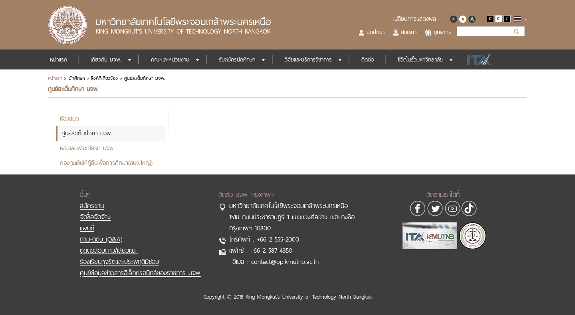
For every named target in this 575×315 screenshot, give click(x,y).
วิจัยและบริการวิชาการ (308, 59)
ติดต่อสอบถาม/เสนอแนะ (109, 250)
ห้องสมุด (69, 118)
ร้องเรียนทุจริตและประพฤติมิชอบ (119, 261)
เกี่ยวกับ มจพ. (106, 59)
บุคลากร (442, 32)
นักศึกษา (376, 32)
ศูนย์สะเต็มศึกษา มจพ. (86, 133)
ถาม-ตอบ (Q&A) (101, 239)
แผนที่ (87, 228)
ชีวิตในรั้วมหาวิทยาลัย (420, 59)
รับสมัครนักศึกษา (237, 59)
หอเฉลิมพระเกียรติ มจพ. (87, 148)
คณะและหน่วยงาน (170, 59)
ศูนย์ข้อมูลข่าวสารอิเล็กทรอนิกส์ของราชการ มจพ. (140, 272)
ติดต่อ (367, 59)
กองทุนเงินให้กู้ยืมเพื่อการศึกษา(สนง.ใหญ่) (106, 163)
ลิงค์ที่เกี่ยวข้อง (104, 78)
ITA (476, 59)
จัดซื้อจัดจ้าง (95, 216)
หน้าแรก (58, 59)
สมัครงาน (92, 205)
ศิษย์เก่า (408, 32)
